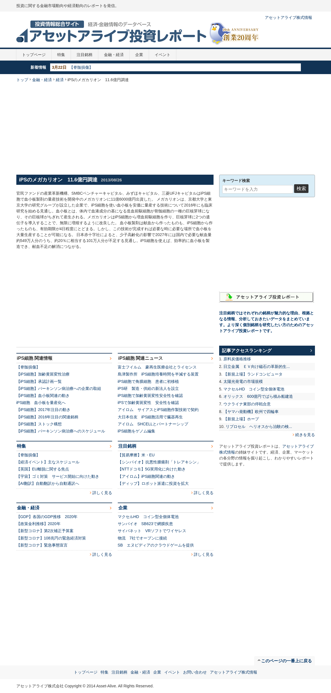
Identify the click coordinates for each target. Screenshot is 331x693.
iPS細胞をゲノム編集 (136, 431)
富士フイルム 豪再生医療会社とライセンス (157, 367)
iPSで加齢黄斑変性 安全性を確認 (148, 402)
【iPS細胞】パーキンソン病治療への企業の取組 (58, 388)
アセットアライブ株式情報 (288, 17)
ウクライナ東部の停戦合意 (247, 404)
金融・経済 (114, 54)
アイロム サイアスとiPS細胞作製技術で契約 (158, 409)
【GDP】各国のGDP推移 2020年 (47, 516)
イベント (162, 54)
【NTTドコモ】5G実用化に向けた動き (152, 469)
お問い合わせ (195, 672)
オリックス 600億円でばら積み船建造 (258, 396)
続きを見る (305, 434)
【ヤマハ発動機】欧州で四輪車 (251, 411)
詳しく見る (102, 492)
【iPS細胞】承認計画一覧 (39, 381)
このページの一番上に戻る (286, 660)
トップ (22, 79)
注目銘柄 (84, 54)
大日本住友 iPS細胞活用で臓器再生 (150, 417)
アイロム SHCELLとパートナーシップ (153, 424)
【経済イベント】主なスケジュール (47, 462)
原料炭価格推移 (237, 359)
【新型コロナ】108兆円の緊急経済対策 (51, 538)
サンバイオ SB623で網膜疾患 (145, 523)
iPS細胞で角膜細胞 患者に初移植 (148, 381)
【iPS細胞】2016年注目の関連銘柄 (47, 417)
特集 (61, 54)
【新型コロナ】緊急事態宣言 (42, 545)
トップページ (34, 54)
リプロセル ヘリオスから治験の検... (259, 426)
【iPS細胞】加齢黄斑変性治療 (43, 374)
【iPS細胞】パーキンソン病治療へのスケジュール (60, 431)
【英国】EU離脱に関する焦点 (42, 469)
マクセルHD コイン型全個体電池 (148, 516)
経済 (60, 79)
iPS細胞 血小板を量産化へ (41, 402)
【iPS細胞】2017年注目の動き (43, 409)
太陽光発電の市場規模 (243, 381)
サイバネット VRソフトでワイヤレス (152, 530)
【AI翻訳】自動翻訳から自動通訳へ (47, 483)
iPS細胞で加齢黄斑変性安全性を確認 (150, 395)
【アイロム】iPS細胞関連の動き (146, 476)
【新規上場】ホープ (241, 419)
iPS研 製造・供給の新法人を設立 (148, 388)
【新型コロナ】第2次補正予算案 (45, 530)
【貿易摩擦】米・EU (136, 455)
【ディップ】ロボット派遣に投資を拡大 (153, 483)
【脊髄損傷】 (81, 67)
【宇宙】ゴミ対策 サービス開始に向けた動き (57, 476)
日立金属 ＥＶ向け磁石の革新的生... (256, 366)
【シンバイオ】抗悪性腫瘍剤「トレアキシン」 (159, 462)
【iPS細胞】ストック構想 (39, 424)
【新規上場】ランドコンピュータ (253, 374)
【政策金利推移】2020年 (38, 523)
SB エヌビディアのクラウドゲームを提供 (156, 545)
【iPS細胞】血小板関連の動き (43, 395)
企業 (139, 54)
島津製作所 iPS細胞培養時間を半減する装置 (158, 374)
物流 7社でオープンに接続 (142, 538)
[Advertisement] (165, 127)
